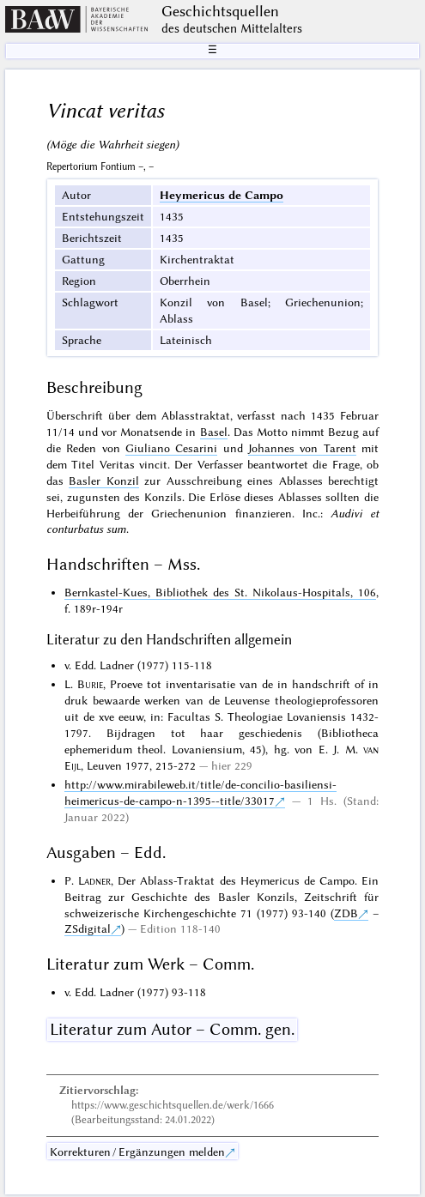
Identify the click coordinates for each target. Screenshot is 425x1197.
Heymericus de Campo (221, 195)
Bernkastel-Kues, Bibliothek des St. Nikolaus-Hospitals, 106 (220, 592)
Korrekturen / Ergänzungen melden (137, 1151)
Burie (90, 684)
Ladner (94, 880)
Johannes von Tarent (302, 448)
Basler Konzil (103, 480)
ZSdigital (87, 928)
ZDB (346, 913)
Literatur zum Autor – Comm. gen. (172, 1029)
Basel (214, 431)
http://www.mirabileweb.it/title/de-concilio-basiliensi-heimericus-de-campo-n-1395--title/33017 (200, 792)
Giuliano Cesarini (171, 448)
